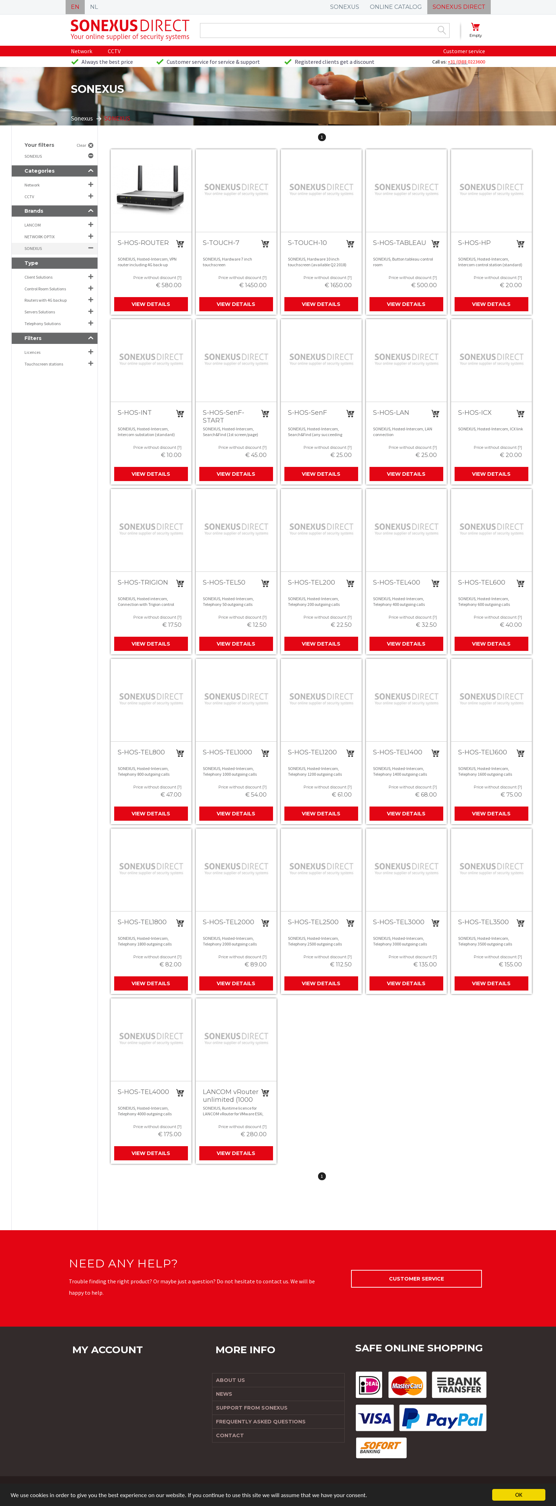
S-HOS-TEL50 (224, 582)
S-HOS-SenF (307, 413)
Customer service (464, 51)
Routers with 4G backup (45, 300)
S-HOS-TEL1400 (397, 752)
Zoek (441, 30)
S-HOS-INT (135, 413)
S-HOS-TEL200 (311, 582)
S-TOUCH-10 (307, 243)
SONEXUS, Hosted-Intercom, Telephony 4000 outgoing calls (145, 1110)
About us (230, 1380)
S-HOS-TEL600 (481, 582)
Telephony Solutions (42, 323)
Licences (32, 352)
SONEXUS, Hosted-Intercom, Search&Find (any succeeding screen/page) (315, 434)
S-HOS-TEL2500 (313, 922)
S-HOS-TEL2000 (228, 922)
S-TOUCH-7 (221, 243)
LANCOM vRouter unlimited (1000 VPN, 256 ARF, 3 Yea (230, 1103)
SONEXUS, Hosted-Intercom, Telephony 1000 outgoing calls (230, 771)
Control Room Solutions (45, 288)
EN (75, 7)
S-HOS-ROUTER (143, 243)
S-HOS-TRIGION (143, 582)
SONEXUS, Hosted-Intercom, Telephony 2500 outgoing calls (315, 941)
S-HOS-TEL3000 (398, 922)
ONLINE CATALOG (396, 7)
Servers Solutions (39, 311)
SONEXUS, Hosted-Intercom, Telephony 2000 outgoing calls (230, 941)
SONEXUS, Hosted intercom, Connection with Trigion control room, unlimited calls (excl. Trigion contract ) (149, 607)
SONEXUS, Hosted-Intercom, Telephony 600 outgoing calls (484, 601)
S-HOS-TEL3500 (483, 922)
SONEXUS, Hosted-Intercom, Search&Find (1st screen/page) (230, 431)
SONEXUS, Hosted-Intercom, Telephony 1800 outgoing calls (145, 941)
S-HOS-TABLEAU (399, 243)
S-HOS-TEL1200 (312, 752)
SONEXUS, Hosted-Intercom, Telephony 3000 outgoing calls (400, 941)
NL (94, 7)
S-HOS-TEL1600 (482, 752)
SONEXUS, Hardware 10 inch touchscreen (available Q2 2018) (317, 261)
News (224, 1394)
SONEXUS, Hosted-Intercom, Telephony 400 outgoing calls (399, 601)
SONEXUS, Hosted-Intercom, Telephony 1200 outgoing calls (315, 771)
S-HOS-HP (474, 243)
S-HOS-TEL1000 (227, 752)
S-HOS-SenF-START (223, 416)
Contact (230, 1435)
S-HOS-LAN (391, 413)
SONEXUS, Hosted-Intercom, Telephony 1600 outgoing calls (485, 771)
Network (81, 51)
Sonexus (82, 118)
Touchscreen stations (43, 364)
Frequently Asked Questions (261, 1421)
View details (151, 304)
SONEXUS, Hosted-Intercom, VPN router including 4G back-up (147, 261)
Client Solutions (38, 277)
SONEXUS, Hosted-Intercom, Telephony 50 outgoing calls (228, 601)
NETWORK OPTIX (39, 236)
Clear (81, 145)
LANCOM (32, 225)
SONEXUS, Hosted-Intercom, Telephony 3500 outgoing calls (485, 941)
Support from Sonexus (252, 1408)
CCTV (114, 51)
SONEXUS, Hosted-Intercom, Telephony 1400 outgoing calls (400, 771)
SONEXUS (344, 7)
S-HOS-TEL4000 (143, 1092)
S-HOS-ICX (475, 413)
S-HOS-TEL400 (396, 582)
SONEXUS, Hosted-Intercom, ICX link (490, 428)
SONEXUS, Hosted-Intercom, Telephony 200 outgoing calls (314, 601)
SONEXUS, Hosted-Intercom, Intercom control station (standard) (490, 261)
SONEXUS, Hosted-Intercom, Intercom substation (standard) (146, 431)
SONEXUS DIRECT (459, 7)
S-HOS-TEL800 (141, 752)
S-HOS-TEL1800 (142, 922)
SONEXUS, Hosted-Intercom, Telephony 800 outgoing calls (143, 771)
